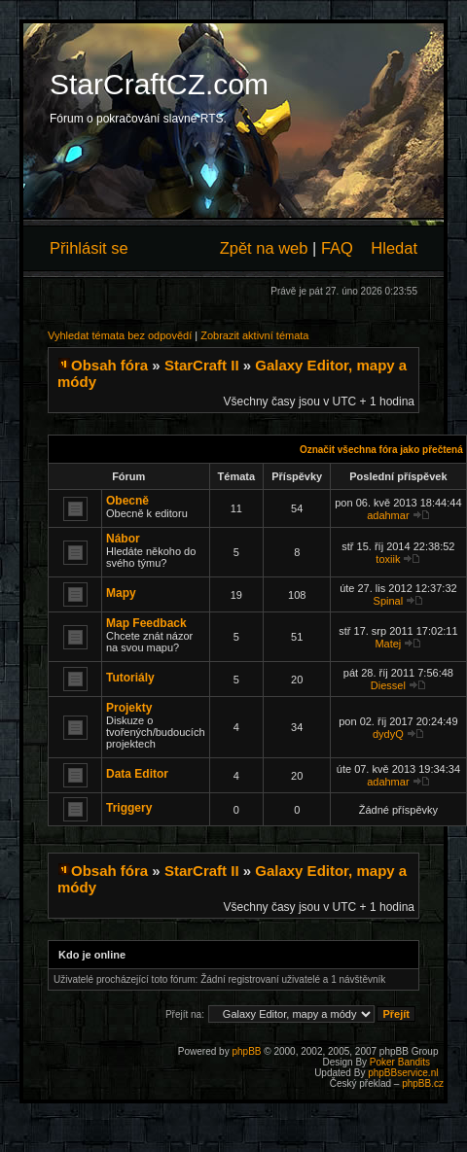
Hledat (394, 248)
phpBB (246, 1051)
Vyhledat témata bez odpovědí (120, 335)
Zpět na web (264, 248)
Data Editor (137, 774)
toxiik (388, 559)
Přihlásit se (89, 248)
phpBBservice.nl (403, 1072)
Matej (388, 643)
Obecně (127, 500)
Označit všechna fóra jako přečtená (381, 449)
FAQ (337, 248)
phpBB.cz (423, 1083)
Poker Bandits (400, 1062)
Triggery (129, 808)
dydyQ (388, 734)
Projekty (129, 708)
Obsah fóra (109, 365)
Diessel (388, 685)
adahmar (388, 515)
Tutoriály (130, 677)
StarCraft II (201, 365)
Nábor (123, 538)
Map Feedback (146, 623)
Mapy (121, 593)
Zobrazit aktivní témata (254, 335)
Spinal (389, 601)
